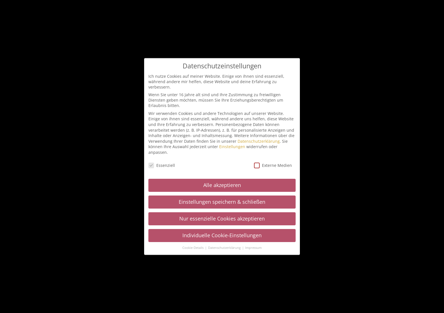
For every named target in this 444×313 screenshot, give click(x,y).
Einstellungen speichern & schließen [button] (222, 201)
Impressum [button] (253, 247)
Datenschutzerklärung (259, 141)
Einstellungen (232, 146)
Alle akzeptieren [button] (222, 184)
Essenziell (161, 165)
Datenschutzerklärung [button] (225, 247)
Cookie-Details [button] (193, 247)
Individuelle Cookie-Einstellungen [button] (222, 235)
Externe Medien (273, 165)
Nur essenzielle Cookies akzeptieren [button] (222, 218)
